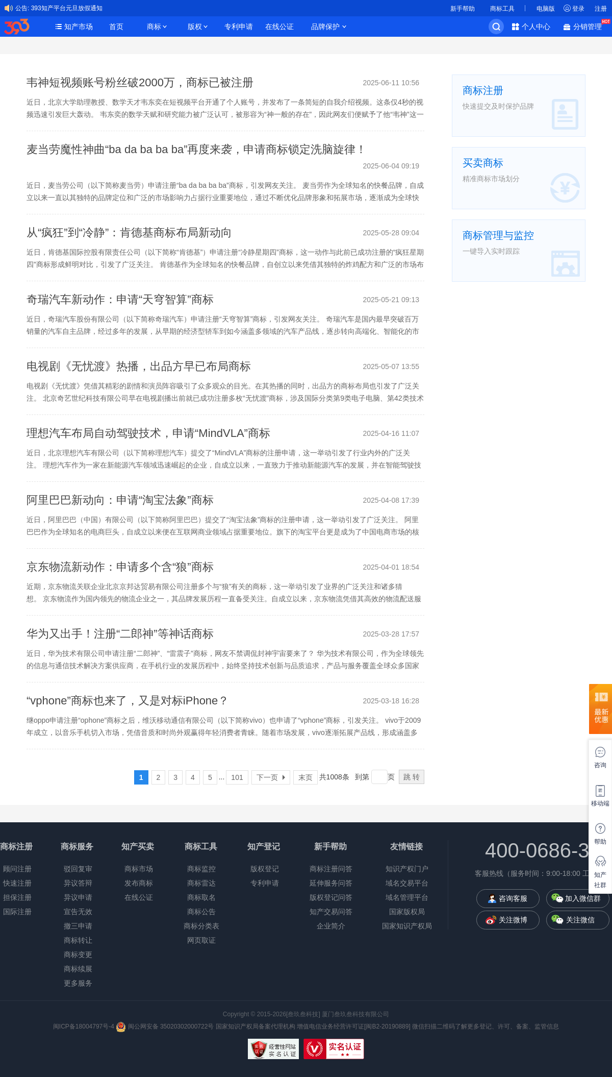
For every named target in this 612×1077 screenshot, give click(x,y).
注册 (601, 8)
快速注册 (17, 883)
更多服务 (78, 983)
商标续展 (78, 969)
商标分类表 (201, 926)
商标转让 (78, 940)
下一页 (271, 777)
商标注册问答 (331, 869)
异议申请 (78, 897)
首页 (116, 26)
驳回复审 (78, 869)
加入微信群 (583, 898)
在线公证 (279, 26)
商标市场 (138, 869)
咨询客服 (513, 898)
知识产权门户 (407, 869)
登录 (578, 8)
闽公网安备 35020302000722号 (165, 1026)
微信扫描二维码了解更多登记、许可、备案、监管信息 (485, 1026)
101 (237, 777)
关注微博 (513, 920)
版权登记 (264, 869)
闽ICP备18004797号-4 (84, 1026)
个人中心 (536, 26)
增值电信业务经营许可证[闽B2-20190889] (354, 1026)
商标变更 (78, 954)
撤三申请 (78, 926)
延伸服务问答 (331, 883)
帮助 (600, 841)
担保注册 (17, 897)
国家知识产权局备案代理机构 (255, 1026)
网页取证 (201, 940)
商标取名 (201, 897)
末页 (305, 777)
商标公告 (201, 912)
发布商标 (138, 883)
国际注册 (17, 912)
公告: (22, 8)
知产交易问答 (331, 912)
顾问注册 (17, 869)
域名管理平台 (407, 897)
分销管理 (590, 26)
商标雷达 (201, 883)
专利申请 (238, 26)
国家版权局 (407, 912)
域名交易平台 (407, 883)
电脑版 (546, 8)
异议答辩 (78, 883)
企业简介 (331, 926)
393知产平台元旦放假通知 (67, 8)
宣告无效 (78, 912)
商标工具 (502, 8)
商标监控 (201, 869)
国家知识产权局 (407, 926)
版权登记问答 (331, 897)
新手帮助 (462, 8)
